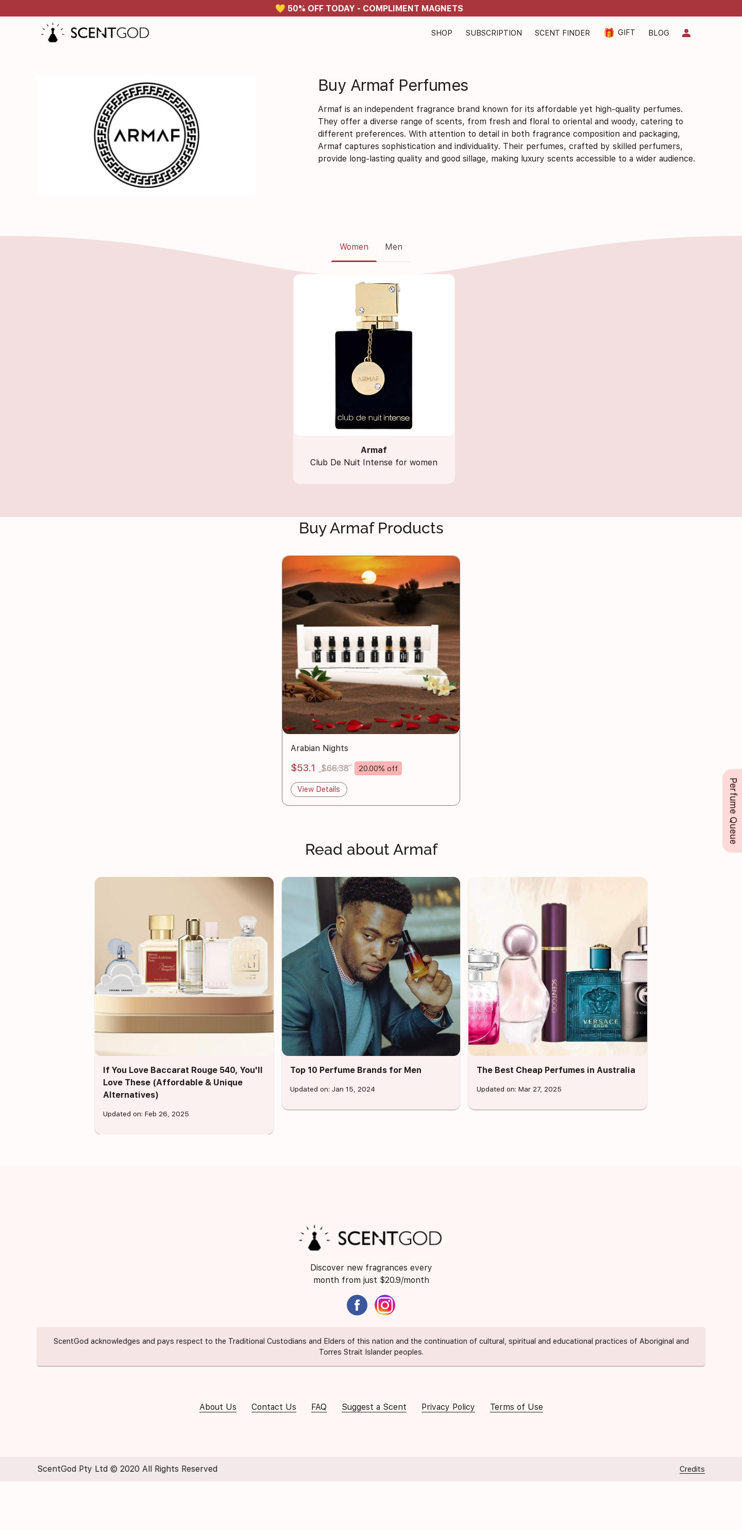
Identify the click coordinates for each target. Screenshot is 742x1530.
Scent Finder (562, 32)
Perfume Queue (733, 810)
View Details (318, 788)
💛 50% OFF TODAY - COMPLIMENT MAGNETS (369, 8)
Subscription (494, 32)
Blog (658, 32)
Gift (619, 32)
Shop (441, 32)
